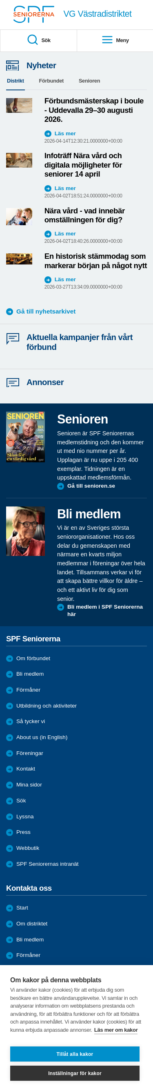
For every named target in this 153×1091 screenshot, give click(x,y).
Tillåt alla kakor (75, 1054)
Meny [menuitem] (115, 40)
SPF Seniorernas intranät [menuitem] (47, 864)
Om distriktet (31, 924)
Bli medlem (30, 674)
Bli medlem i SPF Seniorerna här (105, 610)
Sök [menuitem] (39, 40)
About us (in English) (41, 737)
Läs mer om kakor (116, 1030)
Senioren (89, 81)
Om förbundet (33, 658)
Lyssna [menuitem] (25, 816)
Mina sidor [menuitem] (29, 785)
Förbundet (51, 81)
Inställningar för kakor (75, 1073)
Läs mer (65, 133)
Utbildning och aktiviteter (46, 706)
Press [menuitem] (23, 832)
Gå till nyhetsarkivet (45, 311)
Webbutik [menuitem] (27, 848)
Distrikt (15, 81)
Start (22, 908)
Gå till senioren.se (91, 486)
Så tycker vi (30, 721)
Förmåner (28, 690)
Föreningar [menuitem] (29, 753)
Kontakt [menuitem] (25, 769)
